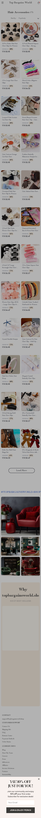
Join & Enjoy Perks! (20, 810)
